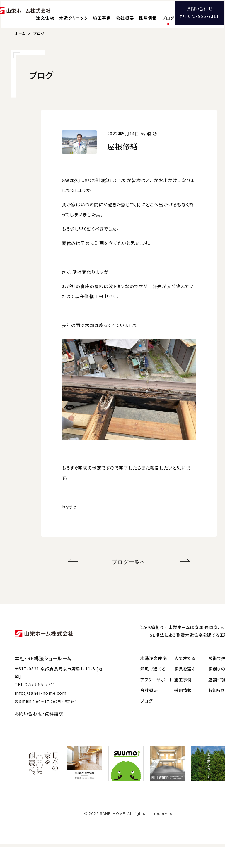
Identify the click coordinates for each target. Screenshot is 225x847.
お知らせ (216, 693)
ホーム (20, 39)
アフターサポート (156, 683)
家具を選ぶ (185, 672)
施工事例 (131, 16)
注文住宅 (74, 16)
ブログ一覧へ (129, 566)
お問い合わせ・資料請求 (39, 716)
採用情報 (177, 16)
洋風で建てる (153, 672)
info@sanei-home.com (41, 696)
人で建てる (185, 661)
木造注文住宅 (153, 661)
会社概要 (154, 16)
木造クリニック (102, 16)
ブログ (197, 16)
